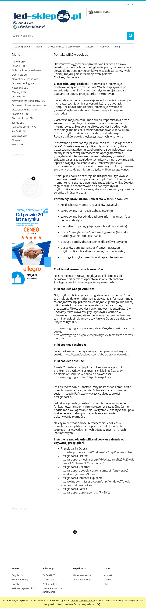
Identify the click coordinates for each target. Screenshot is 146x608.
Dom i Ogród (19, 74)
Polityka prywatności (23, 588)
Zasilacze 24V (19, 135)
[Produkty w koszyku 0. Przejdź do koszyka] (99, 11)
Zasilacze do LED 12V (24, 127)
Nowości (17, 140)
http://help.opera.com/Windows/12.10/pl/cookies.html (97, 452)
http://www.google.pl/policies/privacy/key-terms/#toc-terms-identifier (94, 336)
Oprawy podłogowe (23, 83)
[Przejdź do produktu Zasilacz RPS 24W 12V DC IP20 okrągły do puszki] (31, 195)
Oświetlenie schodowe (25, 79)
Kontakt (108, 575)
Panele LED (18, 61)
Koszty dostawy (20, 579)
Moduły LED (19, 92)
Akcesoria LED (20, 87)
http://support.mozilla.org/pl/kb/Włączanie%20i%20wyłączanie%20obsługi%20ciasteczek (97, 461)
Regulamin (17, 575)
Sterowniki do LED (22, 118)
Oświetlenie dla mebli (24, 109)
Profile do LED (20, 114)
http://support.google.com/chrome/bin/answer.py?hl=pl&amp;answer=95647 (94, 472)
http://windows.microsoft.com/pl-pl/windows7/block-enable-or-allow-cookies (96, 483)
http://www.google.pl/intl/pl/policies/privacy (83, 377)
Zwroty (15, 583)
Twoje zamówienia (82, 579)
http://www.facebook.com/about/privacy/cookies (97, 354)
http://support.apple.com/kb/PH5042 (85, 492)
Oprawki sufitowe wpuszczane (29, 105)
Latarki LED (18, 66)
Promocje (17, 144)
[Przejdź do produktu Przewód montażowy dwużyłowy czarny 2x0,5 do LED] (73, 549)
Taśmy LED (18, 122)
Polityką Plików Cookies (83, 600)
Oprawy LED (19, 96)
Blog (106, 583)
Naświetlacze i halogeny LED (28, 100)
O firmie (108, 579)
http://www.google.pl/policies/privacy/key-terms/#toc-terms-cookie (94, 329)
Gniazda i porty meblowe (26, 70)
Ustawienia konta (82, 575)
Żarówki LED (19, 131)
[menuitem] (22, 47)
